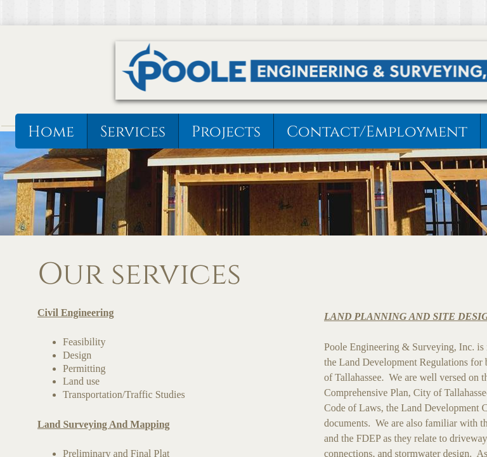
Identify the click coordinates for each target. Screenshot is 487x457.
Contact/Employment (377, 132)
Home (51, 132)
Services (133, 132)
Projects (226, 132)
